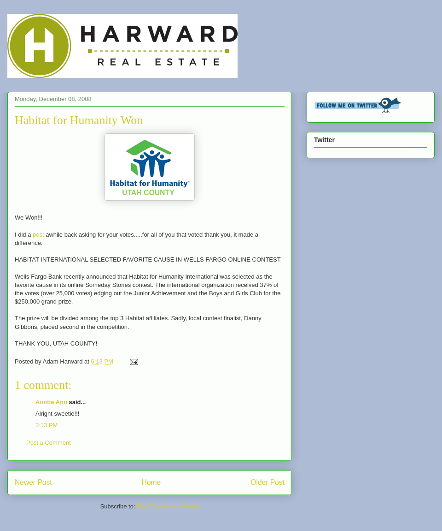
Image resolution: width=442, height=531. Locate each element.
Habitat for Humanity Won (79, 120)
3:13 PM (46, 425)
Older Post (267, 482)
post (38, 234)
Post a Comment (48, 442)
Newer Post (33, 482)
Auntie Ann (51, 402)
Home (151, 482)
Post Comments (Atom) (168, 506)
